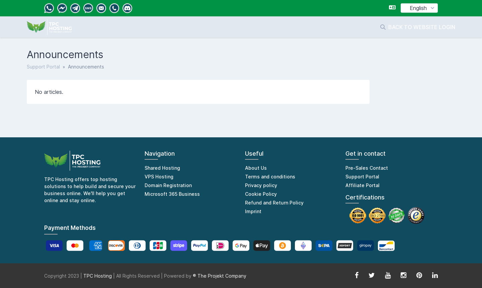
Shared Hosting (162, 168)
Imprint (253, 211)
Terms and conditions (270, 176)
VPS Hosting (159, 176)
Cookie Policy (261, 194)
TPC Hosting (97, 276)
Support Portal (43, 66)
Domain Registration (168, 185)
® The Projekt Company (219, 276)
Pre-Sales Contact (366, 168)
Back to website (413, 27)
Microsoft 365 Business (172, 194)
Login (447, 27)
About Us (256, 168)
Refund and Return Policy (274, 202)
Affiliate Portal (362, 185)
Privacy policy (261, 185)
